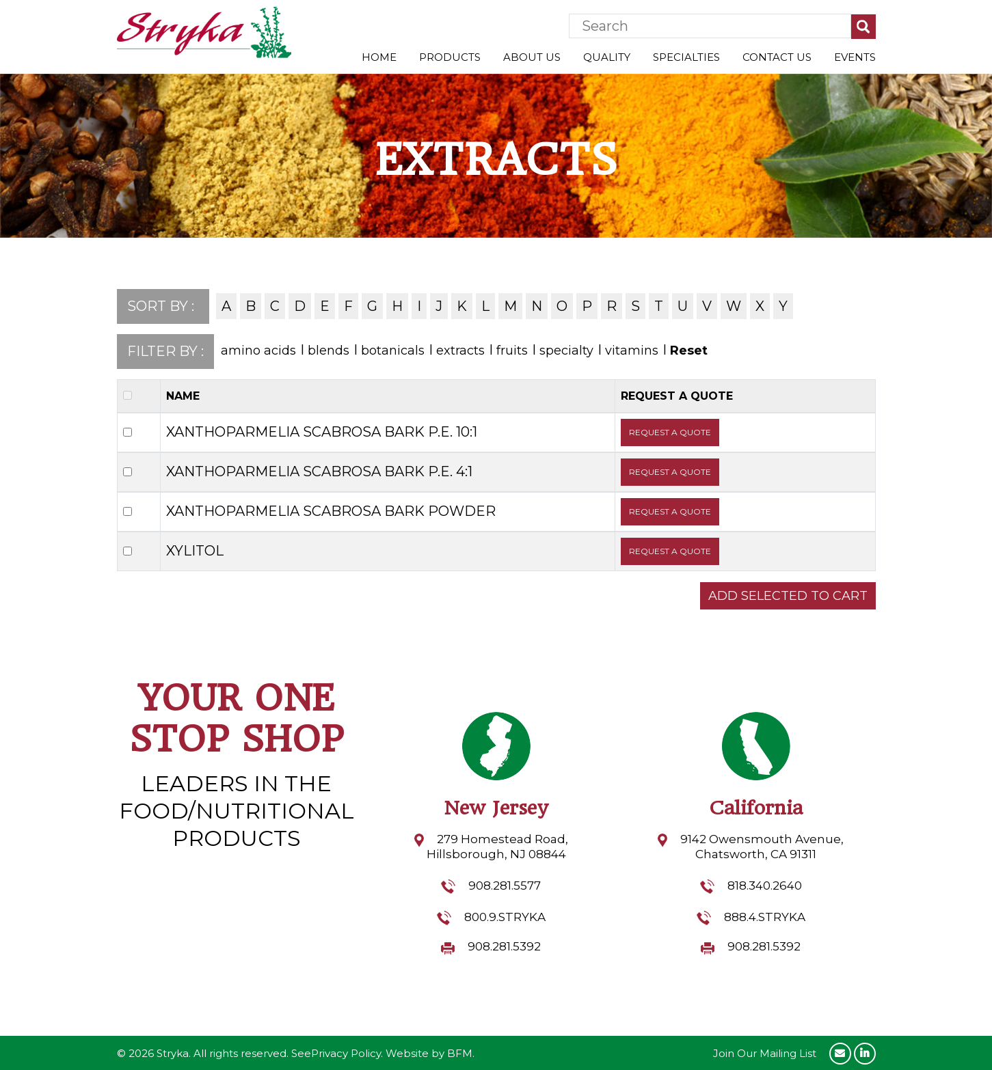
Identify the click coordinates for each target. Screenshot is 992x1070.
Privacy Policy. (347, 1053)
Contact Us (777, 57)
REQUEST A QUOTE (670, 432)
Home (379, 57)
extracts (460, 350)
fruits (512, 350)
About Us (532, 57)
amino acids (258, 350)
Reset (689, 350)
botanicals (393, 350)
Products (450, 57)
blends (328, 350)
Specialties (686, 57)
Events (855, 57)
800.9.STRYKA (505, 917)
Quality (606, 57)
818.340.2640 (764, 885)
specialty (566, 350)
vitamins (631, 350)
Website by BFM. (430, 1053)
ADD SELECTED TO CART (788, 595)
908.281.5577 (504, 885)
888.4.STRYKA (764, 917)
